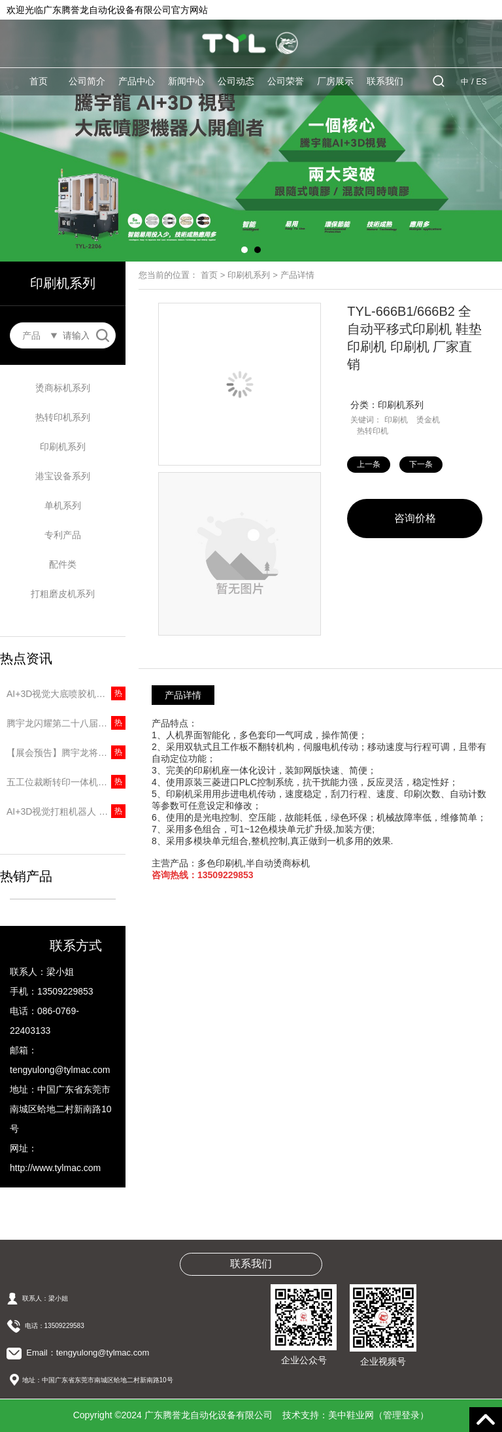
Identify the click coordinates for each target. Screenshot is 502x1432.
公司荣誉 (285, 81)
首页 (38, 81)
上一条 (368, 464)
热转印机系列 (62, 417)
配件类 (62, 564)
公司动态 (236, 81)
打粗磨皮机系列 (63, 593)
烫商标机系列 (62, 388)
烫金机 (428, 419)
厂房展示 (335, 81)
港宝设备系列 (62, 476)
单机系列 (62, 505)
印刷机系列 (63, 446)
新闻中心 (186, 81)
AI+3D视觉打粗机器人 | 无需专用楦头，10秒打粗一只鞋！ (66, 811)
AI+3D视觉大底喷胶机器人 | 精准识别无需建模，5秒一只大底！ (66, 694)
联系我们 (385, 81)
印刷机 (396, 419)
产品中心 (136, 81)
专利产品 (62, 535)
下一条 (421, 464)
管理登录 (401, 1415)
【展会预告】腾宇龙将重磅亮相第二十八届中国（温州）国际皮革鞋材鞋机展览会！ (66, 752)
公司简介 (87, 81)
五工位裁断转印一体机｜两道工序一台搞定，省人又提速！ (66, 782)
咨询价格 (415, 518)
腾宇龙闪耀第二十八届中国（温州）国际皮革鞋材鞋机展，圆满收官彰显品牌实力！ (66, 723)
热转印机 (372, 430)
